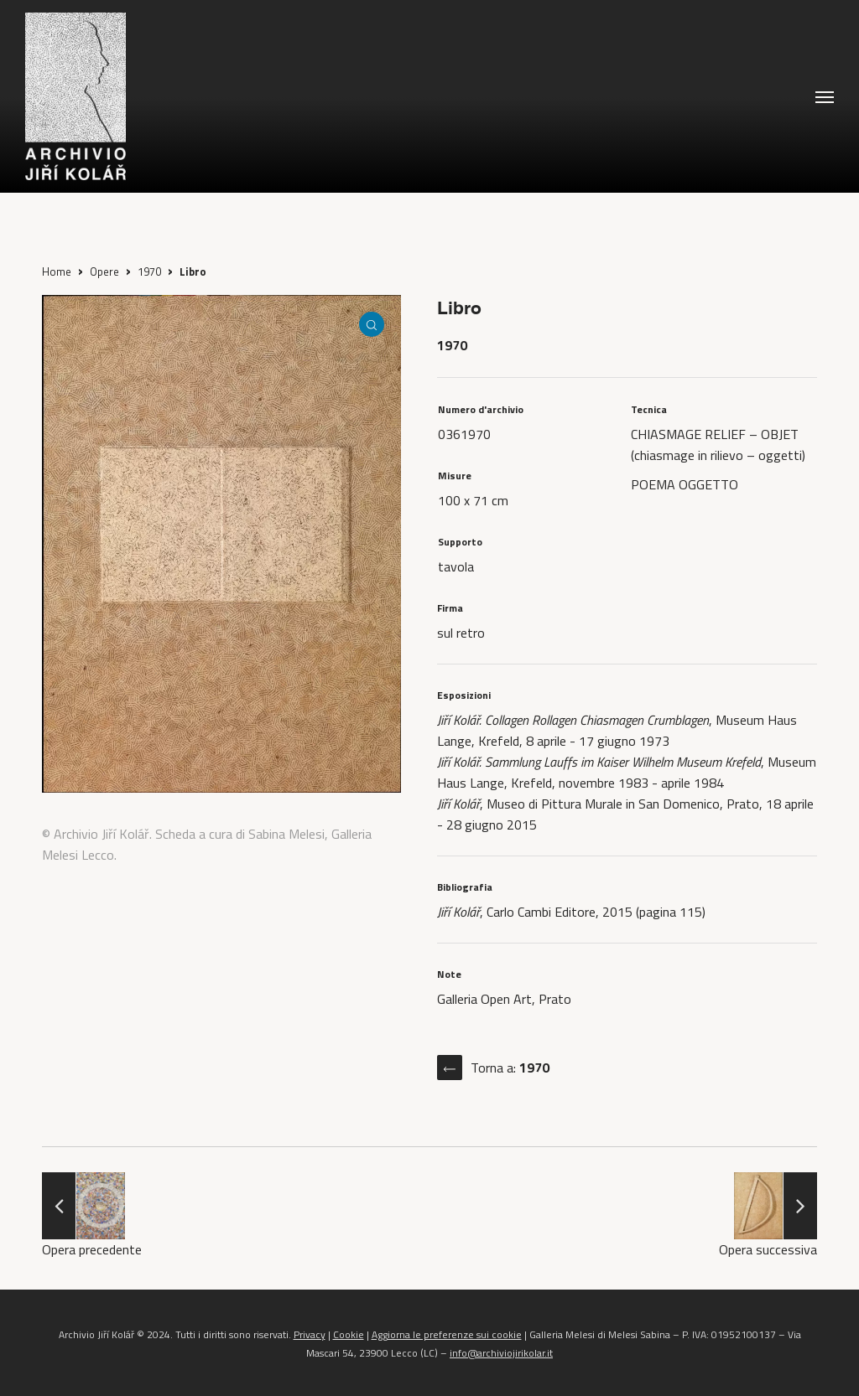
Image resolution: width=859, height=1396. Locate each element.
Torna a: (510, 1067)
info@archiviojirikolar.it (501, 1353)
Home (56, 271)
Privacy (309, 1334)
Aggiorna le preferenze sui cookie (447, 1334)
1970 (149, 271)
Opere (104, 271)
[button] (824, 96)
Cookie (348, 1334)
